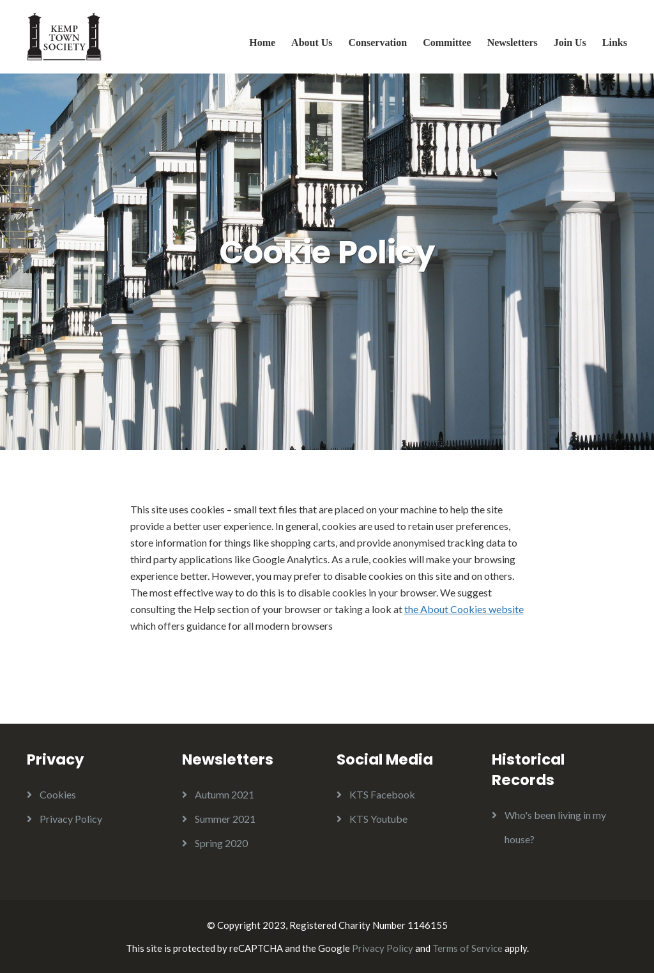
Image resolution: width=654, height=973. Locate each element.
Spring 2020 (221, 843)
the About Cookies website (464, 609)
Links (614, 42)
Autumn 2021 (224, 794)
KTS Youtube (378, 819)
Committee (447, 42)
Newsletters (512, 42)
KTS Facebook (382, 794)
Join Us (570, 42)
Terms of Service (467, 948)
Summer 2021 (225, 819)
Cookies (58, 794)
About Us (311, 42)
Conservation (378, 42)
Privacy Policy (71, 819)
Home (262, 42)
